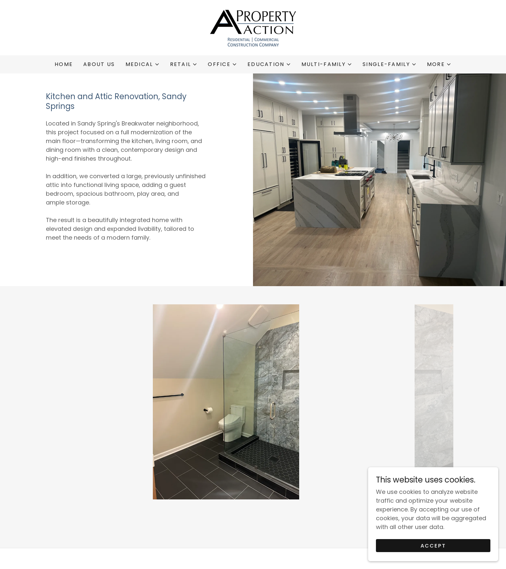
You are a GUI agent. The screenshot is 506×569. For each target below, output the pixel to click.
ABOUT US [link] (99, 64)
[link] (253, 27)
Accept (433, 545)
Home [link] (64, 64)
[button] (143, 64)
